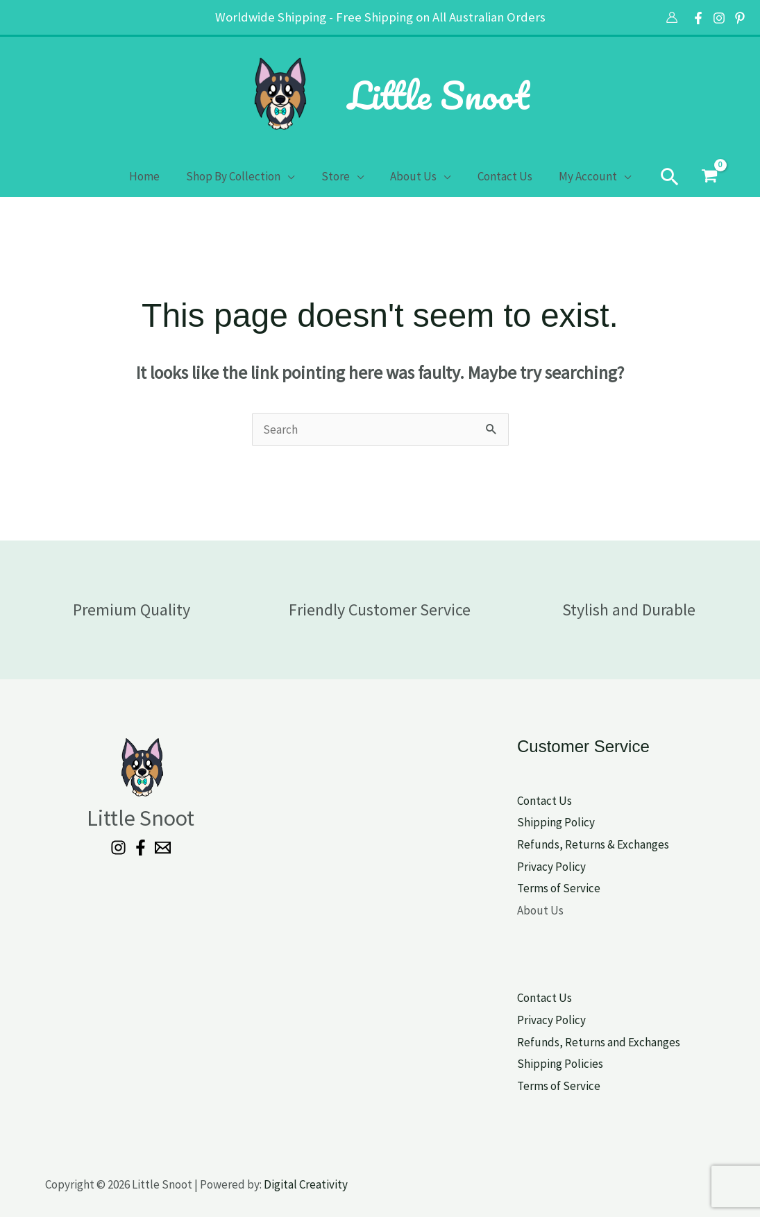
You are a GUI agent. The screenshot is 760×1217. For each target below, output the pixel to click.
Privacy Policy (551, 866)
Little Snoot (438, 95)
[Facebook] (698, 18)
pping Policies (568, 1063)
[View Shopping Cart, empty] (700, 176)
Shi (525, 1063)
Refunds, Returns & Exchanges (593, 844)
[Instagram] (719, 18)
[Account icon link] (672, 17)
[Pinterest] (740, 18)
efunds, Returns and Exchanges (602, 1042)
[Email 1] (163, 847)
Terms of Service (558, 888)
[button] (661, 176)
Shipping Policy (556, 822)
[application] (292, 176)
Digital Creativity (306, 1184)
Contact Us (544, 800)
